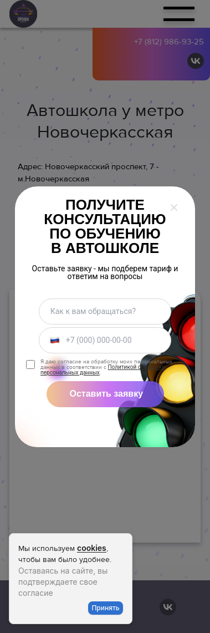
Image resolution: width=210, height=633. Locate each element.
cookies (91, 548)
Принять (105, 608)
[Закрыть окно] (174, 207)
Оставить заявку (107, 393)
